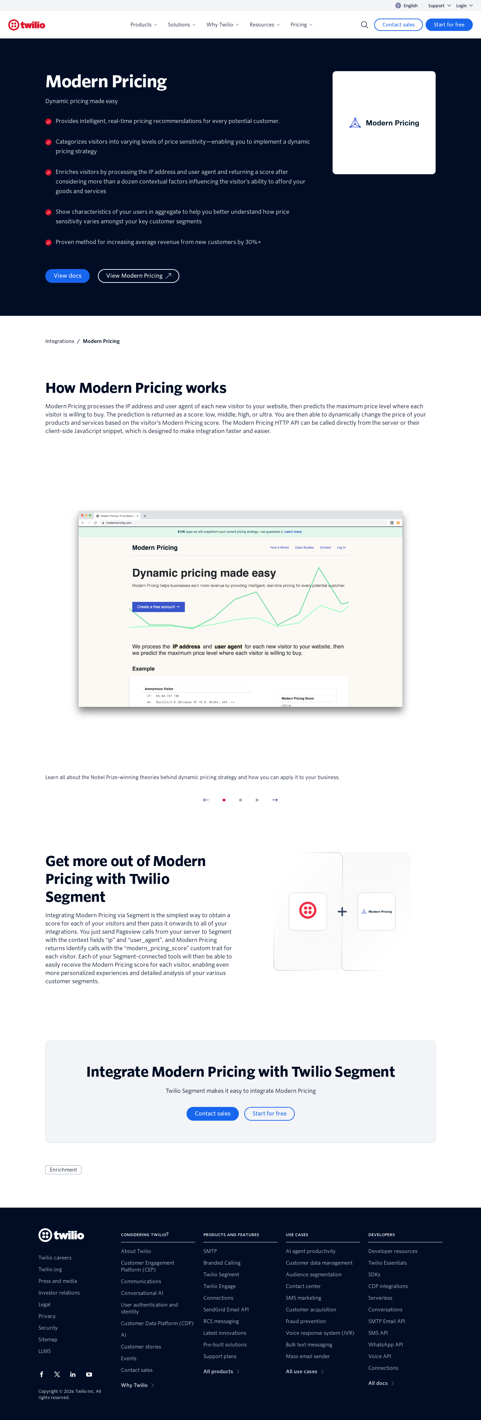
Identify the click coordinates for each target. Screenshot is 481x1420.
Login (464, 5)
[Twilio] (26, 25)
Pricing (301, 24)
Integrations (59, 341)
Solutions (181, 24)
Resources (265, 24)
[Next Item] (275, 800)
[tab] (224, 800)
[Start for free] (449, 25)
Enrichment (63, 1170)
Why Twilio (222, 24)
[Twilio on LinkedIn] (75, 1374)
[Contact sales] (398, 25)
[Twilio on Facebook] (43, 1374)
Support (439, 5)
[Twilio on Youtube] (91, 1374)
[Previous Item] (206, 800)
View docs (67, 276)
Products (144, 24)
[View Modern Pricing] (138, 276)
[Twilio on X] (59, 1374)
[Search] (364, 25)
